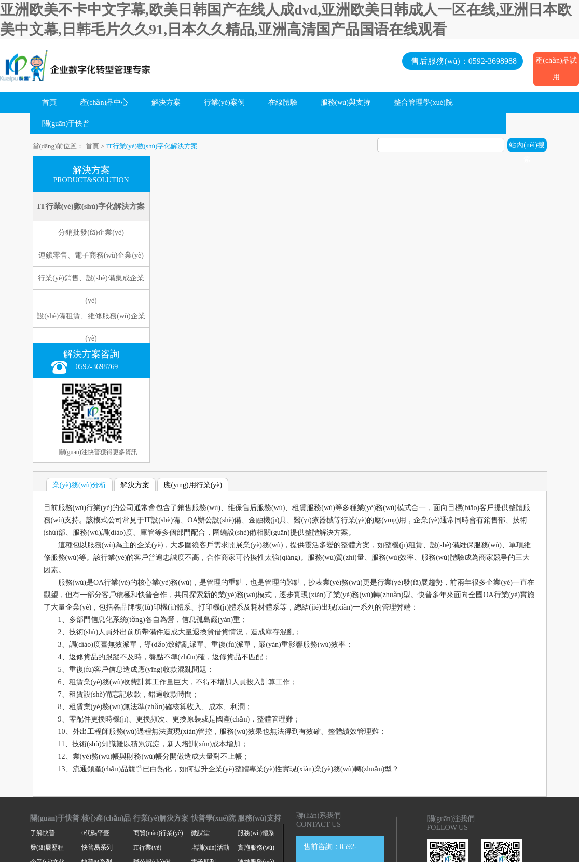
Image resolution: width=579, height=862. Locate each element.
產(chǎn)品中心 (104, 102)
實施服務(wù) (256, 847)
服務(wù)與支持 (345, 102)
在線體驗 (282, 102)
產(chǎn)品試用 (556, 68)
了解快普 (42, 833)
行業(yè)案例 (224, 102)
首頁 (49, 102)
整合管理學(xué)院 (423, 102)
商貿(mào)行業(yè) (158, 833)
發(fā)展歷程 (47, 847)
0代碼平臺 (95, 833)
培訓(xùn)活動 (210, 847)
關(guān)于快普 (66, 124)
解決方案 (166, 102)
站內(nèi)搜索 (526, 146)
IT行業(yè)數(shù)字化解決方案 (152, 146)
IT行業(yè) (147, 847)
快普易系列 (97, 847)
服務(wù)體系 (256, 833)
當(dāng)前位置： (58, 146)
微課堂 (200, 833)
